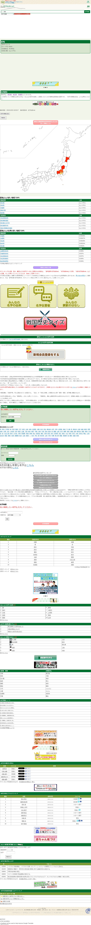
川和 (19, 433)
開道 (6, 435)
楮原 (3, 617)
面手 (72, 549)
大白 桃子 (24, 810)
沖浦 (1, 673)
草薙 (27, 433)
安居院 (35, 564)
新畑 (27, 435)
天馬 (56, 429)
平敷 (36, 431)
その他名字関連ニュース (7, 728)
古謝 (79, 429)
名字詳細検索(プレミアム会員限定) (22, 14)
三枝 (63, 647)
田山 (34, 433)
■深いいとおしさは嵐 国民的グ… (7, 717)
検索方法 (4, 416)
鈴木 (35, 549)
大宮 (8, 431)
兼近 (42, 433)
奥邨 (86, 431)
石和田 (56, 433)
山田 (58, 431)
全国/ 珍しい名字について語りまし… (12, 896)
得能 (72, 564)
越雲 (72, 562)
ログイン (24, 345)
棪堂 (47, 683)
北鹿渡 (34, 429)
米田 (23, 429)
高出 (45, 429)
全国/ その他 (5, 901)
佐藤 (35, 542)
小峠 (77, 433)
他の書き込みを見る (6, 903)
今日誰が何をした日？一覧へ (27, 879)
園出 (47, 696)
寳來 (49, 615)
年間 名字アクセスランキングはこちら (45, 480)
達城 (64, 429)
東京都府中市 (4, 225)
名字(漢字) (4, 414)
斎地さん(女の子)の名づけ (45, 442)
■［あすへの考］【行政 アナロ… (7, 710)
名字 (2, 852)
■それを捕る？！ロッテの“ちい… (7, 705)
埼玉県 (15, 94)
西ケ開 (57, 435)
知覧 (1, 431)
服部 (1, 683)
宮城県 (20, 94)
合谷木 (2, 435)
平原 (42, 431)
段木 (11, 433)
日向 (32, 435)
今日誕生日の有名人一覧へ (46, 485)
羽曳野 (23, 433)
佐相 (30, 429)
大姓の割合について (14, 629)
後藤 (71, 431)
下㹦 (47, 676)
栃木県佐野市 (4, 261)
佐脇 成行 (4, 774)
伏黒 (12, 435)
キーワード (4, 452)
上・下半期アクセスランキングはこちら (46, 482)
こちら (74, 387)
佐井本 (48, 693)
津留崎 (65, 435)
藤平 (32, 431)
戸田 (49, 435)
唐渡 (83, 431)
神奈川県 (3, 210)
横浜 (1, 686)
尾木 (1, 676)
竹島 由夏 (4, 771)
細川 (3, 610)
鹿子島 (48, 673)
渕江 (60, 433)
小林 (1, 691)
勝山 (84, 433)
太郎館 (60, 429)
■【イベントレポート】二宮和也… (7, 707)
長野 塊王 (24, 813)
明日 (3, 429)
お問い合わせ (45, 909)
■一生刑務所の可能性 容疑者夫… (7, 712)
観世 (85, 429)
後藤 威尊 (4, 779)
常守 (61, 431)
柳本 (47, 686)
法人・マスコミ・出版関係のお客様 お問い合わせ (60, 909)
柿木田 (42, 435)
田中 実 (24, 804)
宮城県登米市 (4, 253)
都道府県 (3, 850)
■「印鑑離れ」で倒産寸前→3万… (7, 720)
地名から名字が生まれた (15, 631)
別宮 (13, 429)
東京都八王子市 (5, 223)
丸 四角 (14, 639)
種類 (2, 455)
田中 (35, 547)
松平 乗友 (24, 823)
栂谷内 (75, 429)
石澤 (16, 431)
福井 (68, 431)
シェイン (48, 688)
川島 (39, 431)
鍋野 (65, 431)
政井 (1, 681)
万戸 (20, 429)
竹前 (72, 547)
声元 (36, 435)
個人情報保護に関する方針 (30, 909)
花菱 (12, 647)
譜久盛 (64, 644)
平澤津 (7, 429)
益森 (82, 429)
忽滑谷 (35, 554)
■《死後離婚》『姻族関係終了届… (7, 715)
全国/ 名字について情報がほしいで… (12, 898)
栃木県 (2, 213)
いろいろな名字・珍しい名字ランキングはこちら (45, 475)
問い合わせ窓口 (80, 275)
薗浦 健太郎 (23, 802)
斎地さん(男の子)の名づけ (45, 439)
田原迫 (38, 433)
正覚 (24, 435)
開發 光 (24, 821)
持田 (77, 435)
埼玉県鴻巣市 (4, 258)
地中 (29, 431)
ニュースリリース (19, 909)
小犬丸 (15, 433)
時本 (70, 433)
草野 (89, 429)
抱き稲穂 (14, 642)
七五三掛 (6, 433)
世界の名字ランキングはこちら (46, 487)
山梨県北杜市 (4, 251)
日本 (41, 429)
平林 (1, 696)
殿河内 (79, 431)
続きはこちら (14, 569)
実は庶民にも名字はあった (16, 626)
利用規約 (39, 909)
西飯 (60, 435)
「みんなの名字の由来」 (14, 339)
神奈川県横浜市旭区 (6, 228)
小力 (1, 688)
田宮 (48, 433)
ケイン (48, 691)
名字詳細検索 (45, 424)
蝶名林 (49, 429)
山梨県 (2, 238)
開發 (72, 557)
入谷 (63, 639)
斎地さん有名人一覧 (46, 267)
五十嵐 (2, 678)
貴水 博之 (24, 799)
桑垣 (71, 435)
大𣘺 (38, 429)
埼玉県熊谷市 (4, 218)
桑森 (55, 431)
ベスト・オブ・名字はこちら (45, 477)
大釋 (4, 431)
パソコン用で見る (42, 908)
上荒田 (50, 612)
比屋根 (2, 693)
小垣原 (12, 431)
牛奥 (63, 650)
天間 (45, 433)
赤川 (52, 433)
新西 (35, 559)
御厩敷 (17, 435)
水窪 (52, 429)
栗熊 (49, 607)
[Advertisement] (45, 26)
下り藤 (68, 429)
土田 (46, 435)
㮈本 (47, 678)
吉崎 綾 (4, 768)
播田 (9, 435)
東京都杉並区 (4, 220)
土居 (88, 433)
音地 (46, 431)
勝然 (16, 429)
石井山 (81, 433)
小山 (66, 433)
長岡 (3, 615)
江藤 (22, 431)
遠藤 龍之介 (4, 776)
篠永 (63, 433)
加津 (75, 431)
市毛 (73, 433)
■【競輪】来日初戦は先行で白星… (7, 702)
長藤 (74, 435)
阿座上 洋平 (23, 807)
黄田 (19, 431)
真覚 (49, 431)
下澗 (26, 431)
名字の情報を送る (5, 113)
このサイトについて (10, 909)
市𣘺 (52, 435)
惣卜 (47, 681)
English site (75, 909)
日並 (3, 612)
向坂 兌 (24, 818)
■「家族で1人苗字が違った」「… (7, 725)
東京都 (10, 94)
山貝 (49, 617)
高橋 (30, 433)
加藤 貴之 (24, 815)
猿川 (20, 435)
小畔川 (50, 610)
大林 (26, 429)
